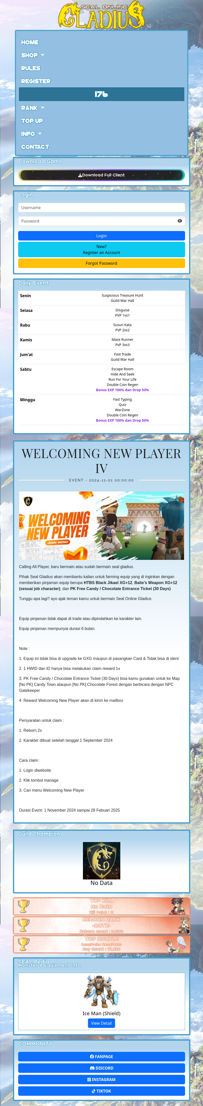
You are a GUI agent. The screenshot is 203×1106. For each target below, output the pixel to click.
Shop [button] (30, 55)
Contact (35, 146)
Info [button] (29, 133)
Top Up (32, 120)
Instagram (101, 1079)
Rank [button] (30, 107)
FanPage (101, 1056)
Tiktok (101, 1091)
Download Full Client (101, 175)
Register (36, 81)
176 (101, 93)
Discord (102, 1068)
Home (30, 42)
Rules (30, 68)
